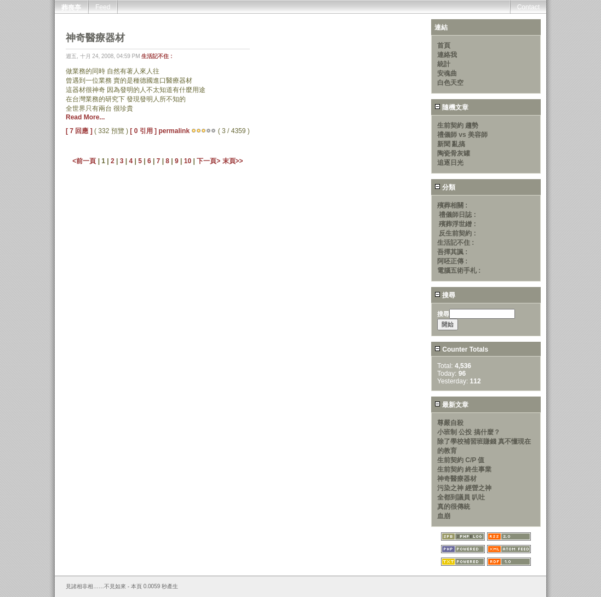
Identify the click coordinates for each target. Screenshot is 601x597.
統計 (443, 64)
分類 (444, 187)
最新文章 (451, 405)
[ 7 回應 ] (79, 131)
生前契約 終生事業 (464, 469)
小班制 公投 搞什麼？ (468, 432)
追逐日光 (450, 163)
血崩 (443, 516)
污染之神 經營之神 (464, 488)
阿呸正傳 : (452, 261)
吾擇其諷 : (452, 252)
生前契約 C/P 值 (460, 460)
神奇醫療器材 (457, 479)
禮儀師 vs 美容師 (462, 135)
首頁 (443, 45)
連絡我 (447, 55)
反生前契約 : (457, 233)
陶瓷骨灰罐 (453, 153)
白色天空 (450, 83)
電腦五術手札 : (458, 270)
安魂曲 (447, 73)
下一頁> (209, 161)
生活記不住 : (156, 56)
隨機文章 (451, 107)
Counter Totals (461, 349)
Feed (102, 7)
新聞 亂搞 (451, 144)
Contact (528, 7)
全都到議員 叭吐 (461, 497)
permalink (174, 131)
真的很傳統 (453, 506)
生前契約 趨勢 (457, 125)
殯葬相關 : (452, 205)
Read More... (85, 117)
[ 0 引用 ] (143, 131)
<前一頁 (85, 161)
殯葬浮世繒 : (457, 224)
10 (187, 161)
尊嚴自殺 (450, 423)
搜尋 (444, 295)
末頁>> (232, 161)
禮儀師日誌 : (457, 215)
